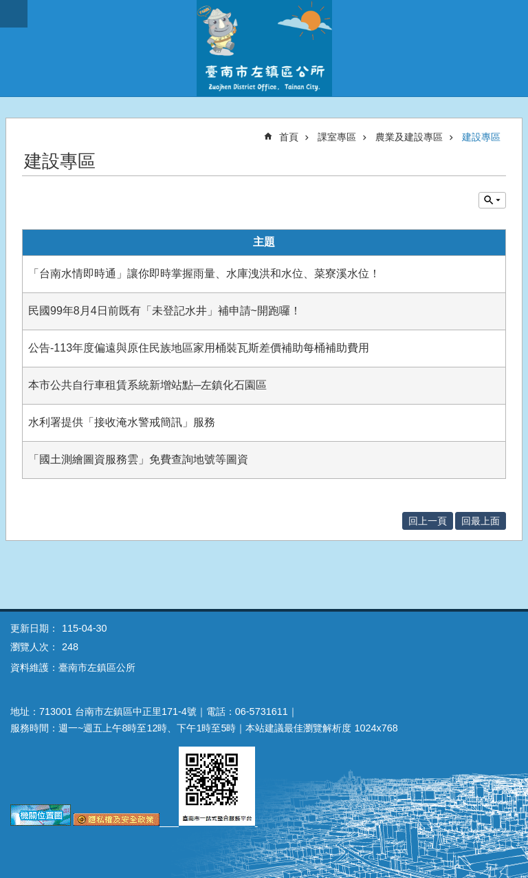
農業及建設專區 (409, 136)
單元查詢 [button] (492, 200)
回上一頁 (427, 520)
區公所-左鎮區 (264, 48)
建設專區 (481, 136)
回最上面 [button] (480, 520)
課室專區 (337, 136)
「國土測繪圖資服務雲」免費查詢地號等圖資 (138, 459)
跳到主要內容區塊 (7, 7)
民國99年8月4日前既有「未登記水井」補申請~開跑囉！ (164, 311)
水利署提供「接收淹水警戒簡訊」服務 (121, 422)
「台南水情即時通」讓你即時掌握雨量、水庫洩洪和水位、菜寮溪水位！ (204, 273)
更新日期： (34, 628)
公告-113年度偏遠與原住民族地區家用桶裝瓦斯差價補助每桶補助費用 (198, 348)
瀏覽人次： (34, 646)
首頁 (288, 136)
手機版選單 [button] (14, 14)
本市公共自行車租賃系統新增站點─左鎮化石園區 (147, 385)
